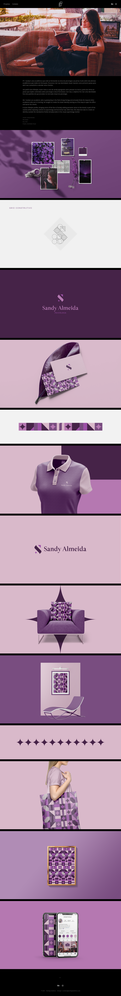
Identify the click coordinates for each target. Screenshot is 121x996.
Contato (15, 4)
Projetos (7, 4)
